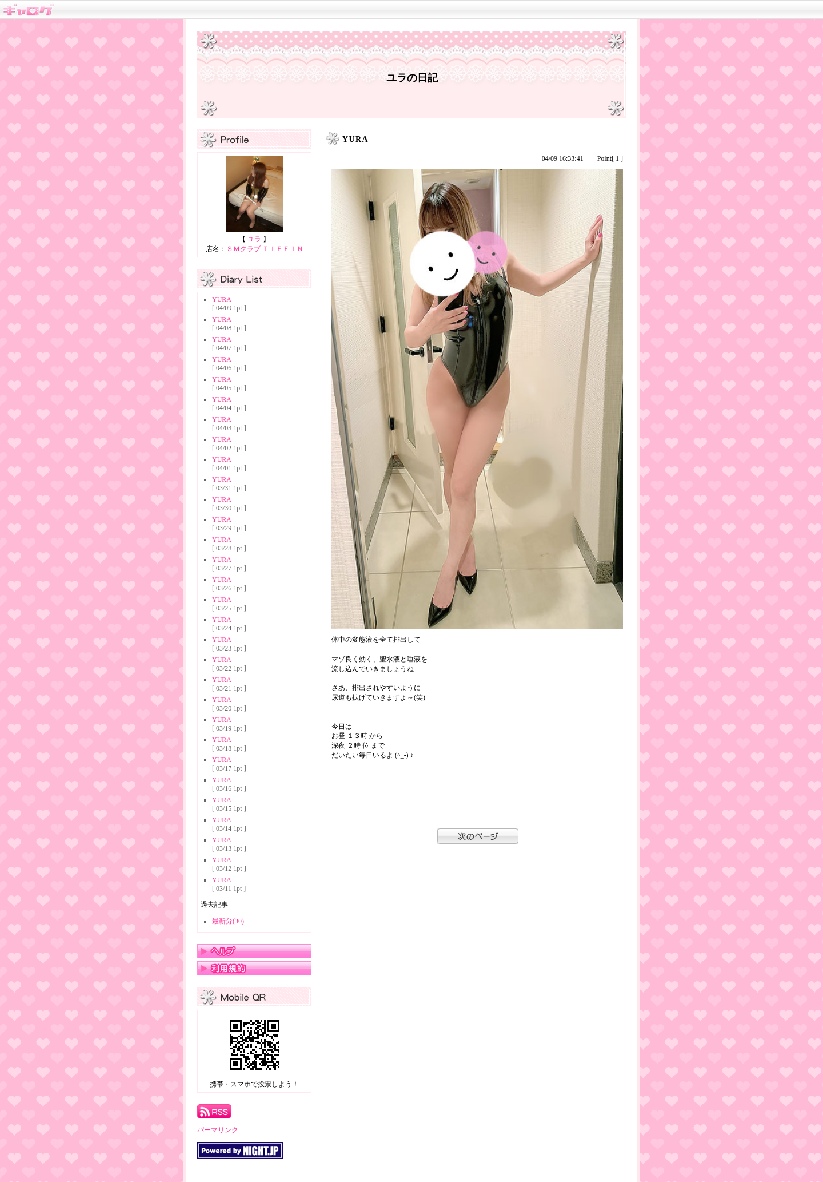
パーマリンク (217, 1130)
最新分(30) (228, 921)
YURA (221, 299)
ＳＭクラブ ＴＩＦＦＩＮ (264, 249)
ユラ (254, 239)
